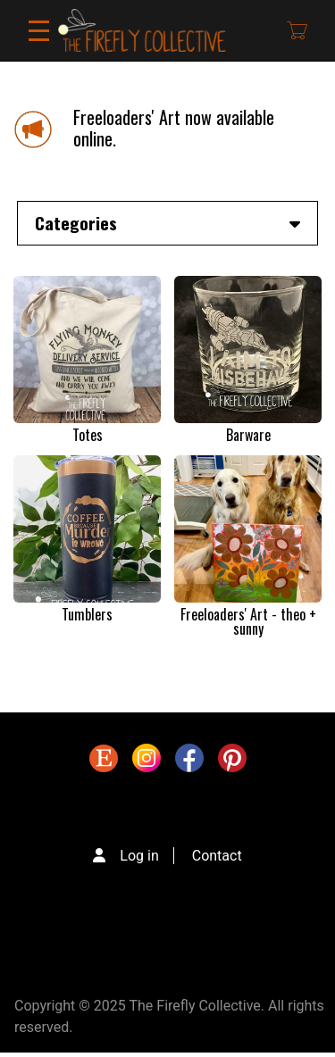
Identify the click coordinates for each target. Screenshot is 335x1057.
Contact (217, 855)
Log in (139, 855)
